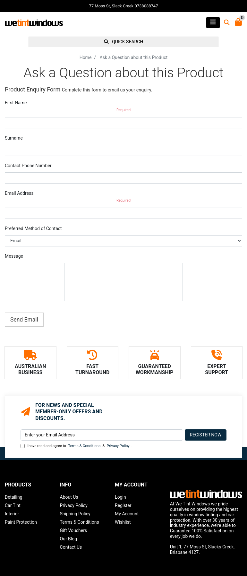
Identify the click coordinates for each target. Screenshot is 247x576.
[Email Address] (102, 435)
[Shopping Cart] (238, 22)
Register (123, 505)
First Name (16, 102)
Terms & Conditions (84, 445)
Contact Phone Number (28, 165)
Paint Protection (21, 522)
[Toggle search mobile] (225, 22)
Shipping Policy (75, 513)
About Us (69, 497)
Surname (14, 138)
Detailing (13, 497)
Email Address (19, 193)
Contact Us (71, 547)
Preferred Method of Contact (33, 228)
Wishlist (123, 522)
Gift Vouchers (73, 530)
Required (123, 110)
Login (120, 497)
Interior (12, 513)
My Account (127, 513)
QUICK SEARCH (123, 41)
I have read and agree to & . (76, 446)
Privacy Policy (117, 445)
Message (14, 256)
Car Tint (13, 505)
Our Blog (68, 538)
